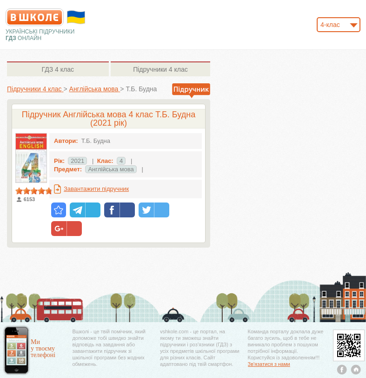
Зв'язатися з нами (269, 364)
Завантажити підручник (96, 188)
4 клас (58, 69)
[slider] (34, 191)
